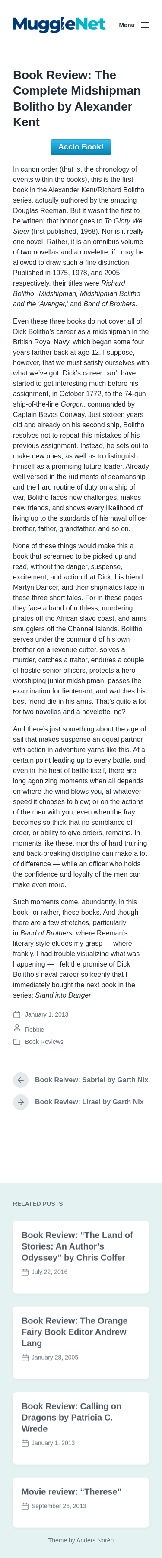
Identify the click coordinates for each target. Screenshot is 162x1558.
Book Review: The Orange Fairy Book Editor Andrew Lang (75, 1361)
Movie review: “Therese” (71, 1521)
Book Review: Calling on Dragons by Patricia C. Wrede (71, 1447)
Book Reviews (44, 1041)
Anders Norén (95, 1540)
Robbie (34, 1029)
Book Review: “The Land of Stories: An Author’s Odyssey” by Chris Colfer (77, 1275)
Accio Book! (81, 147)
